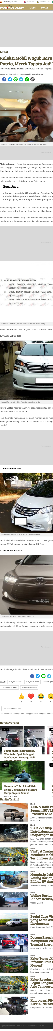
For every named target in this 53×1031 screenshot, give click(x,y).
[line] (15, 79)
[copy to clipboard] (32, 79)
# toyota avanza (32, 682)
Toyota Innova (9, 550)
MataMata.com (45, 2)
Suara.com (30, 2)
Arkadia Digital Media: (10, 2)
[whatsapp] (27, 79)
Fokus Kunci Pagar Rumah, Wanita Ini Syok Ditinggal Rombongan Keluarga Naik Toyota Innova (19, 755)
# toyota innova (15, 682)
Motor (44, 7)
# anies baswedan (29, 687)
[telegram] (21, 79)
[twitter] (10, 79)
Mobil (33, 7)
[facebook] (4, 79)
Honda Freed (9, 468)
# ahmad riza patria (9, 687)
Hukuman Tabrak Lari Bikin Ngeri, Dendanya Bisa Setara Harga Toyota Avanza (20, 790)
